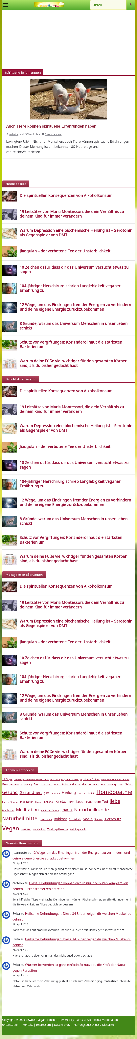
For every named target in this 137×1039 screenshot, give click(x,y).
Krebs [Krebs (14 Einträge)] (60, 801)
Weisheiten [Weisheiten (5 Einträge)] (39, 829)
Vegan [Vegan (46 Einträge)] (10, 828)
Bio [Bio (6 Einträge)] (36, 784)
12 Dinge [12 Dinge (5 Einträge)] (7, 779)
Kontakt (27, 1025)
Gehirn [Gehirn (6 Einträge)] (129, 784)
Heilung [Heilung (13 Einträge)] (69, 792)
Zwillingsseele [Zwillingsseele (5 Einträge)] (78, 829)
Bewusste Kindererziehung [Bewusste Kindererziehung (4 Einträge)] (115, 779)
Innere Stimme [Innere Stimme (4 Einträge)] (10, 802)
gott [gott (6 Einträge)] (46, 793)
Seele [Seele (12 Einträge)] (88, 818)
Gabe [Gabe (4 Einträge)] (120, 784)
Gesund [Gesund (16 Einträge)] (10, 792)
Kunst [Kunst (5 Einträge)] (71, 802)
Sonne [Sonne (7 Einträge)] (98, 819)
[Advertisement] (68, 39)
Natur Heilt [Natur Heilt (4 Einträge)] (46, 819)
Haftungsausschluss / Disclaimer (95, 1025)
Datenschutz (62, 1025)
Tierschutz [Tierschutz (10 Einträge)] (112, 819)
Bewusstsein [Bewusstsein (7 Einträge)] (10, 784)
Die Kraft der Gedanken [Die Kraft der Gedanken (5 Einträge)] (67, 784)
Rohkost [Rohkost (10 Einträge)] (60, 819)
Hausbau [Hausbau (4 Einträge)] (55, 793)
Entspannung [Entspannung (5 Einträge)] (108, 784)
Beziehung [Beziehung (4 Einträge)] (26, 784)
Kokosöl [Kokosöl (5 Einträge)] (49, 802)
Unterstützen (10, 1025)
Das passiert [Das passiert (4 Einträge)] (46, 784)
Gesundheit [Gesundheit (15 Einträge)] (30, 792)
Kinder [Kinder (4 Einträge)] (38, 802)
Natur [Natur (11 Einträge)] (67, 810)
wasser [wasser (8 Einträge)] (26, 829)
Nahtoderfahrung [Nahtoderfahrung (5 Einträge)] (50, 810)
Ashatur (13, 134)
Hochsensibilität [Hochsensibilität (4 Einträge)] (86, 793)
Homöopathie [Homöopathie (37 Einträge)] (114, 791)
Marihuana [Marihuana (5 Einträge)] (8, 810)
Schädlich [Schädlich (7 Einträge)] (75, 819)
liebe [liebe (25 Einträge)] (115, 801)
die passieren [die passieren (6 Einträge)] (90, 784)
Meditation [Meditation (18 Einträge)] (27, 810)
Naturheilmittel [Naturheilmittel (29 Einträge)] (20, 818)
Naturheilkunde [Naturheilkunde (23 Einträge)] (91, 809)
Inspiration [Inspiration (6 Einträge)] (27, 802)
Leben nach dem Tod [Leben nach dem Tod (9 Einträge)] (92, 801)
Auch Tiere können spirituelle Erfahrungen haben (51, 126)
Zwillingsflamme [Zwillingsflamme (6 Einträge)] (57, 829)
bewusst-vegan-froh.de (41, 1020)
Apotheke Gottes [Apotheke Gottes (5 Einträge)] (90, 779)
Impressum (43, 1025)
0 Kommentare (51, 134)
